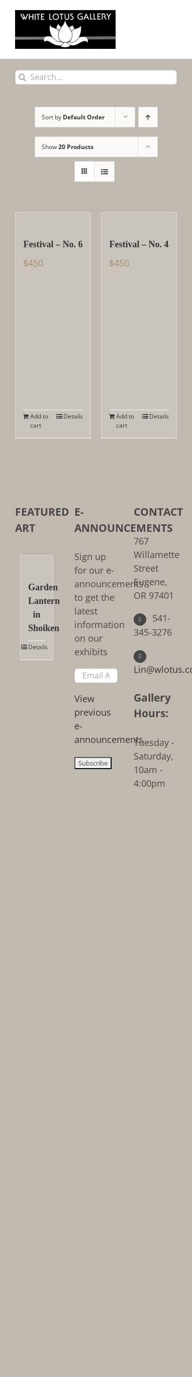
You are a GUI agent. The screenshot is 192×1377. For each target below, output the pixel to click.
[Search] (22, 77)
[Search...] (96, 77)
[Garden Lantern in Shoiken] (37, 563)
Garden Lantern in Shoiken (36, 607)
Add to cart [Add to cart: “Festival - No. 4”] (125, 421)
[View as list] (104, 171)
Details (73, 416)
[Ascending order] (148, 117)
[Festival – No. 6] (53, 220)
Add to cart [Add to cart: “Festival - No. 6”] (39, 421)
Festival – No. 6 (53, 244)
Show (67, 147)
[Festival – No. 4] (139, 220)
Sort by (73, 117)
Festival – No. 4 (139, 244)
